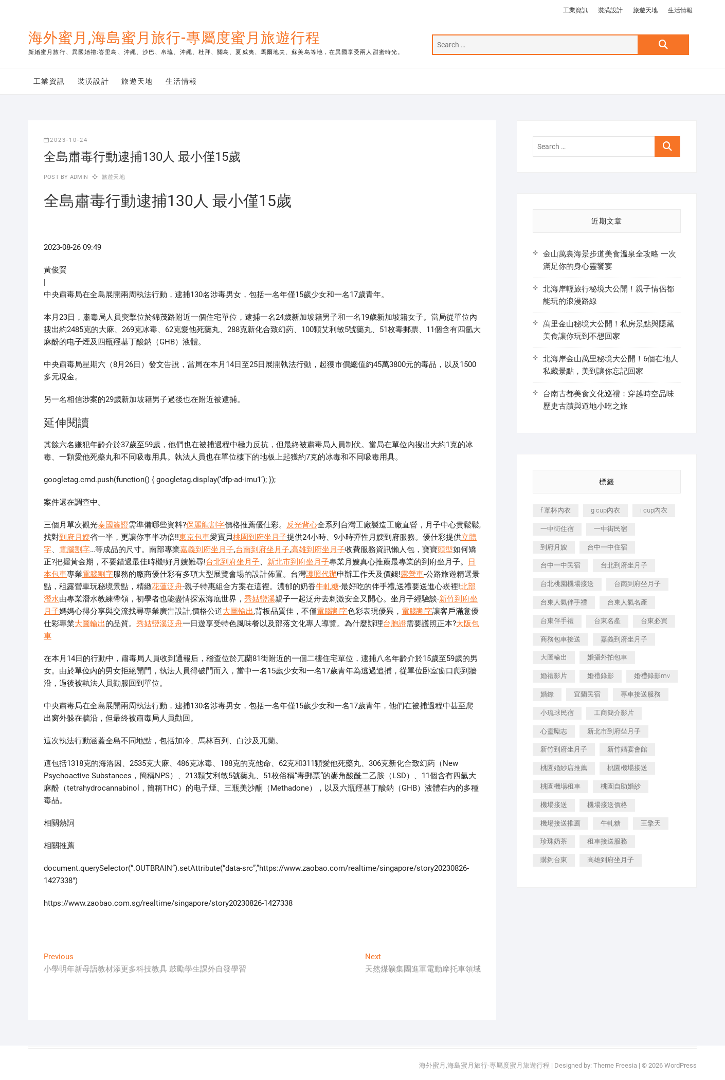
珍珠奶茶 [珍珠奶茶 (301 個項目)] (553, 841)
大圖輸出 (238, 611)
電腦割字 (74, 549)
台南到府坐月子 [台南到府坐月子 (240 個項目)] (637, 584)
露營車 (412, 574)
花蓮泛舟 (167, 586)
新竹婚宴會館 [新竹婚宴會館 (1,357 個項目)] (627, 749)
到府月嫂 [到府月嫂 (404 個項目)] (553, 547)
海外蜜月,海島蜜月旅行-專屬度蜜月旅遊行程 (174, 37)
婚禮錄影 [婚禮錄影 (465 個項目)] (600, 676)
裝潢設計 (610, 10)
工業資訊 (575, 10)
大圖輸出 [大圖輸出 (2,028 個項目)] (553, 657)
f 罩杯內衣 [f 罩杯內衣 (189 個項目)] (555, 510)
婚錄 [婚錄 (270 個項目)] (547, 694)
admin (78, 177)
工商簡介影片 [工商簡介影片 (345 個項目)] (614, 713)
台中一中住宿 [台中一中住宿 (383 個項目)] (607, 547)
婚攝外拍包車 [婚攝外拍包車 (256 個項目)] (607, 657)
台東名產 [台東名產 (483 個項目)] (607, 621)
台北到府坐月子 (233, 561)
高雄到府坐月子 (318, 549)
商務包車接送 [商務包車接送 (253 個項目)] (560, 639)
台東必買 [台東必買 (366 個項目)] (654, 621)
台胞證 (394, 623)
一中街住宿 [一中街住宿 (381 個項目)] (557, 529)
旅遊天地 (645, 10)
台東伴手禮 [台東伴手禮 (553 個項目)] (557, 621)
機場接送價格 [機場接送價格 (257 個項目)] (607, 805)
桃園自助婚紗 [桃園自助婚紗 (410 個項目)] (621, 786)
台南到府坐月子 (262, 549)
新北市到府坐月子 (298, 561)
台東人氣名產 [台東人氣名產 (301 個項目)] (627, 602)
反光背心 (301, 524)
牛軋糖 (327, 586)
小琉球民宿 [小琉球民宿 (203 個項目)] (557, 713)
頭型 (445, 549)
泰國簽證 (113, 524)
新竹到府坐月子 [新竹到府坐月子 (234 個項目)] (563, 749)
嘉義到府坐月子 (207, 549)
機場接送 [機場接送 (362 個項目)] (553, 805)
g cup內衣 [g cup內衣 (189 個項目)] (605, 510)
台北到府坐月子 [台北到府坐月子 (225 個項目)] (624, 565)
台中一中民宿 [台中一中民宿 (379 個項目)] (560, 565)
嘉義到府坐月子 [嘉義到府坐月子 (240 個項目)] (624, 639)
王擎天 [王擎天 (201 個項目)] (651, 823)
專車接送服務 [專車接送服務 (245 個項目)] (641, 694)
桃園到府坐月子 (260, 537)
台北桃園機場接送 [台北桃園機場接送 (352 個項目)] (567, 584)
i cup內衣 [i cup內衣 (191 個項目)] (653, 510)
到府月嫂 (74, 537)
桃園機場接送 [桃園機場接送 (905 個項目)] (627, 768)
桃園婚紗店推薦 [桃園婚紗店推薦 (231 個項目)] (563, 768)
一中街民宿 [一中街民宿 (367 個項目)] (610, 529)
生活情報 (680, 10)
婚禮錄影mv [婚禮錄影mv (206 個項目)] (652, 676)
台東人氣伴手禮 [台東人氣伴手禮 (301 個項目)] (563, 602)
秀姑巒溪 (259, 598)
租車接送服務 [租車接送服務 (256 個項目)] (607, 841)
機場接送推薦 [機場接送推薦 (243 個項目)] (560, 823)
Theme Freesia (615, 1065)
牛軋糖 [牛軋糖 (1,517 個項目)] (611, 823)
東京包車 (194, 537)
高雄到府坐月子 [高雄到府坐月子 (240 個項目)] (610, 860)
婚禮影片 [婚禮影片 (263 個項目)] (553, 676)
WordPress (680, 1065)
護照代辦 (321, 574)
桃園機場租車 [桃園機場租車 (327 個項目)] (560, 786)
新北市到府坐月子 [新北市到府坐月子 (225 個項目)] (614, 731)
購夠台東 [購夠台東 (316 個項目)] (553, 860)
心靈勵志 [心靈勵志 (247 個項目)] (553, 731)
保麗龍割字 (205, 524)
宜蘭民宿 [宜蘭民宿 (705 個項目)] (587, 694)
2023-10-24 (66, 140)
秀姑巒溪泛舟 (159, 623)
